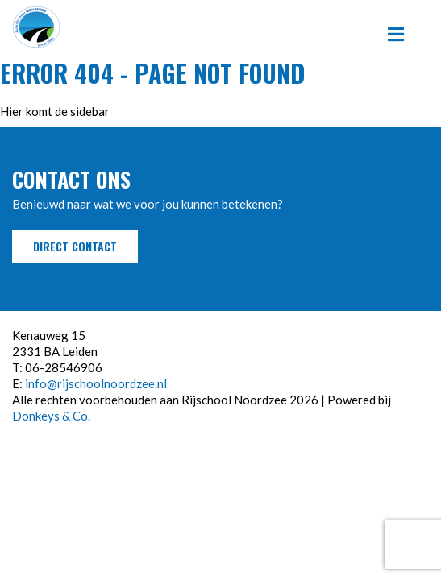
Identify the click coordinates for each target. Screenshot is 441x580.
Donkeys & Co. (51, 415)
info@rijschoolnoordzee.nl (96, 383)
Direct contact (75, 246)
